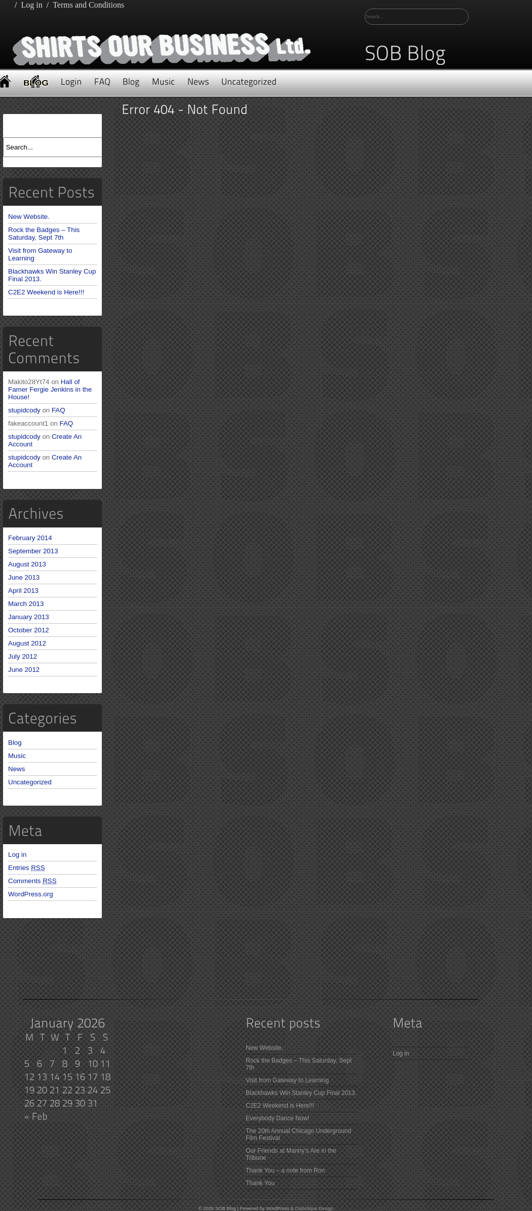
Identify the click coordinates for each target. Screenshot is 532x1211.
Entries (26, 868)
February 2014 (30, 538)
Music (17, 756)
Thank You (260, 1183)
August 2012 (27, 643)
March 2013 (26, 604)
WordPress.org (30, 894)
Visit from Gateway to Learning (287, 1080)
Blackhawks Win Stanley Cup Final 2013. (301, 1092)
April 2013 (23, 590)
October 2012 (28, 630)
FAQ (58, 410)
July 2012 (22, 656)
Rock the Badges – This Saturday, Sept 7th (44, 233)
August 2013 (27, 564)
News (16, 769)
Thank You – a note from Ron (285, 1170)
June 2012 (24, 669)
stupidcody (24, 410)
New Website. (29, 216)
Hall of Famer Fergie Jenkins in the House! (50, 389)
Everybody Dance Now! (277, 1118)
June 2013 (24, 577)
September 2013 (33, 551)
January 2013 (28, 617)
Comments (32, 881)
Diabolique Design (314, 1208)
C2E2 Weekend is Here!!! (46, 292)
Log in (31, 5)
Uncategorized (30, 782)
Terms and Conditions (88, 5)
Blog (15, 742)
